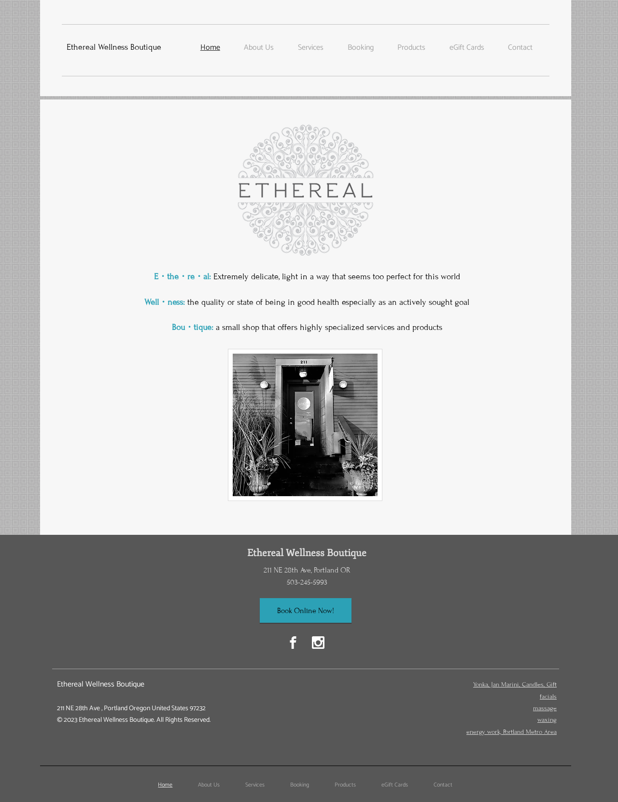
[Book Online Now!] (305, 610)
